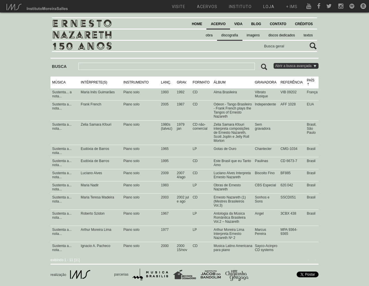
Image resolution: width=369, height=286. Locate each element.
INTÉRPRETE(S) (94, 82)
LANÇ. (166, 82)
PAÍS (310, 80)
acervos (207, 6)
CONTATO (278, 24)
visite (178, 6)
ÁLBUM (219, 82)
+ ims (292, 6)
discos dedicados (281, 35)
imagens (253, 35)
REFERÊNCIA (291, 82)
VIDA (238, 24)
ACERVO (218, 24)
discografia (229, 35)
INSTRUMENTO (136, 82)
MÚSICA (59, 82)
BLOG (256, 24)
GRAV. (182, 82)
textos (308, 35)
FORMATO (201, 82)
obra (209, 35)
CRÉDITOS (304, 24)
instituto (240, 6)
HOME (197, 24)
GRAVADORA (265, 82)
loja (268, 6)
